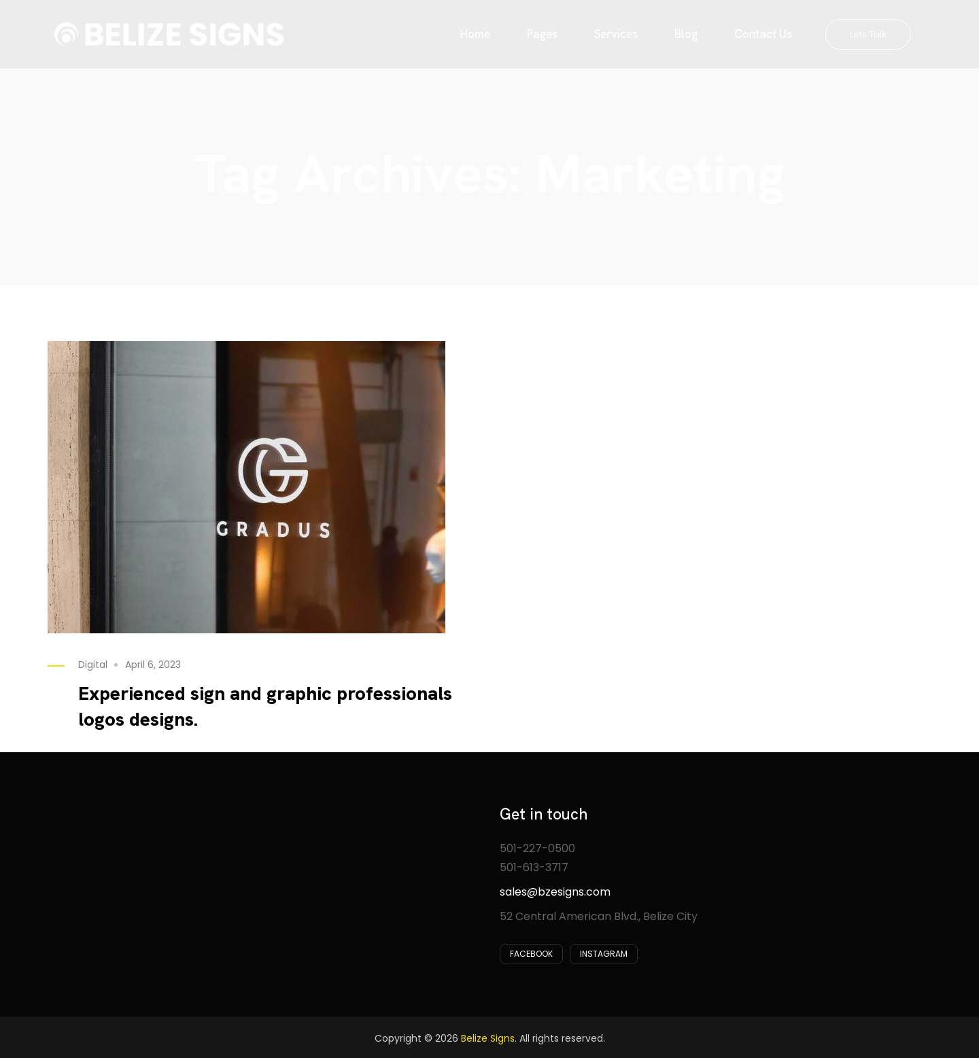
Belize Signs (488, 1038)
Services (616, 34)
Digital (92, 664)
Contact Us (763, 34)
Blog (686, 34)
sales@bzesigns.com (555, 892)
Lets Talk (868, 34)
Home (475, 34)
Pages (542, 34)
